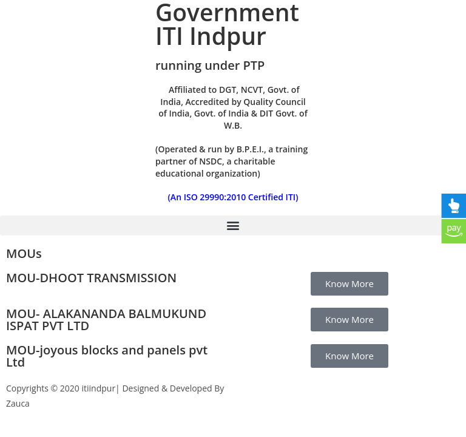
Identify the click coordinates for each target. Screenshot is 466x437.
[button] (233, 225)
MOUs (24, 253)
